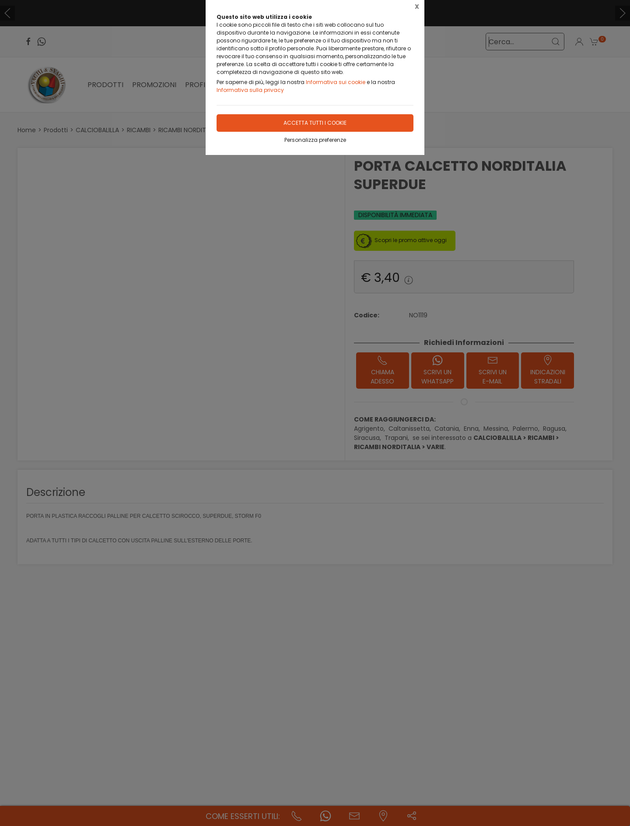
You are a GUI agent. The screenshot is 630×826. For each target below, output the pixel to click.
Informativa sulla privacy (250, 90)
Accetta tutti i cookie (315, 123)
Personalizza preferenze (315, 140)
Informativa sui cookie (335, 82)
